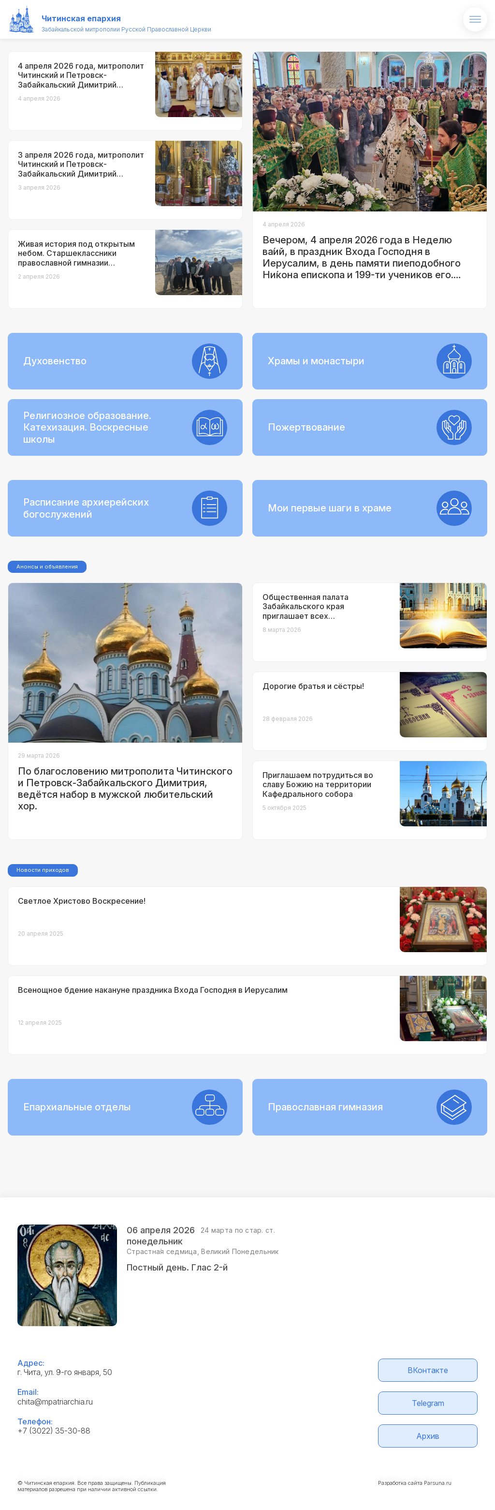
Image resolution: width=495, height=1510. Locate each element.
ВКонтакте (428, 1370)
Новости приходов (42, 870)
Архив (427, 1436)
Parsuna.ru (437, 1483)
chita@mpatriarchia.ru (55, 1401)
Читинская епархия (81, 18)
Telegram (428, 1403)
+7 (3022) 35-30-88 (53, 1430)
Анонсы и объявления (47, 566)
